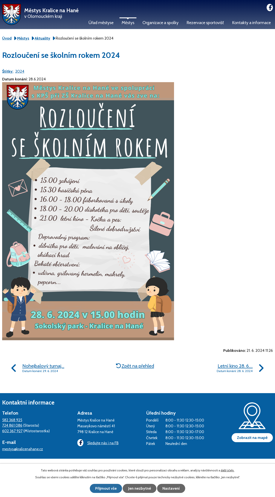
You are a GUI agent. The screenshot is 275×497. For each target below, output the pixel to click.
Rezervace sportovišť (205, 22)
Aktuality (42, 38)
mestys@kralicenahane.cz (22, 449)
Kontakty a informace (251, 22)
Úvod (7, 38)
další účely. (227, 470)
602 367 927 (12, 431)
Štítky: (7, 71)
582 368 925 (12, 420)
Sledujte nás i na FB (97, 443)
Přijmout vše (105, 488)
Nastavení (172, 488)
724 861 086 (12, 425)
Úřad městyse (101, 22)
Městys (128, 22)
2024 (19, 71)
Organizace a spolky (160, 22)
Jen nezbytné (139, 488)
